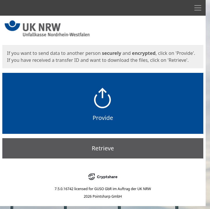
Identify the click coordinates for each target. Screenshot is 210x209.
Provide (103, 118)
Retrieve (103, 148)
